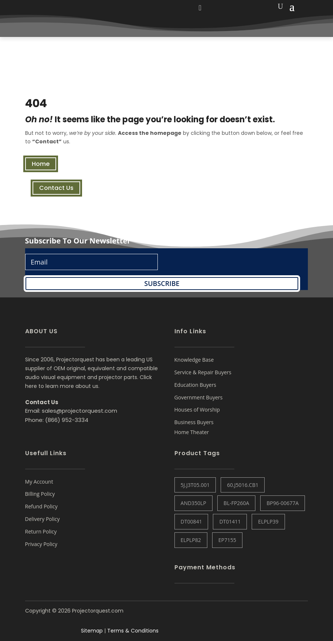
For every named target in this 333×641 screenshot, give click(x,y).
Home (41, 164)
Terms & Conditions (133, 630)
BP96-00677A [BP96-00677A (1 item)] (282, 503)
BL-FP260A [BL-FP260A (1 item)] (236, 503)
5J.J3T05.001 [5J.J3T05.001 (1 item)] (195, 484)
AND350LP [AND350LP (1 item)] (193, 503)
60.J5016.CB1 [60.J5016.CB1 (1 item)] (242, 484)
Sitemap (92, 630)
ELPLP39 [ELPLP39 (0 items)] (268, 521)
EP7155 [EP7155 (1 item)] (227, 539)
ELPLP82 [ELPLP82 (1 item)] (191, 539)
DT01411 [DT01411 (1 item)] (230, 521)
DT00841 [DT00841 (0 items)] (191, 521)
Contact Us (56, 188)
